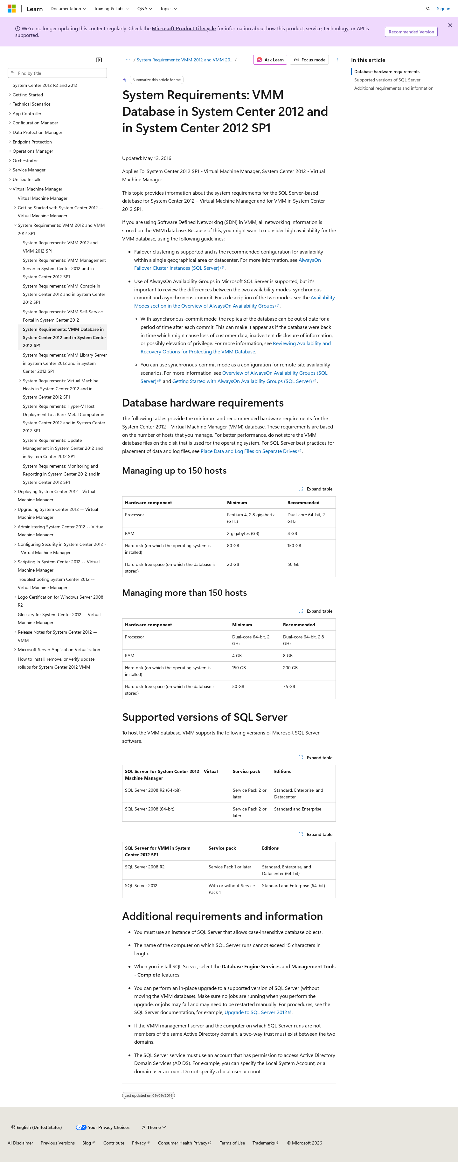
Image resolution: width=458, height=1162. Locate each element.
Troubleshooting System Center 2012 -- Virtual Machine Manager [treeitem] (56, 583)
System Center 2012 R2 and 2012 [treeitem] (45, 85)
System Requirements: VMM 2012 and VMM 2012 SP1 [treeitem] (60, 247)
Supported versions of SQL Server (387, 80)
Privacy (139, 1143)
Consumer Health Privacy (182, 1143)
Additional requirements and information (394, 88)
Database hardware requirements (387, 71)
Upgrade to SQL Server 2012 (256, 1012)
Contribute (113, 1143)
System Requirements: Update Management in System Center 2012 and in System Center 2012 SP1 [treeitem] (63, 448)
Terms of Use (232, 1143)
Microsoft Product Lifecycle (184, 28)
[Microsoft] (12, 8)
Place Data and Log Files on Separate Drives (249, 451)
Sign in (443, 8)
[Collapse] (99, 60)
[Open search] (428, 8)
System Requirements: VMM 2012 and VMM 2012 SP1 (185, 60)
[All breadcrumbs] (127, 60)
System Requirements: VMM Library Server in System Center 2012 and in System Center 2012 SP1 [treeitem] (65, 363)
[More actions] (337, 60)
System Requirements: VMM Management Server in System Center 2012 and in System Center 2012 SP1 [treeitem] (64, 268)
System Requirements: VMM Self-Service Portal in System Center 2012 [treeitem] (63, 316)
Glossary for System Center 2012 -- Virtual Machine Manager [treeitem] (59, 618)
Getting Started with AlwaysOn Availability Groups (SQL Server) (242, 381)
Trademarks (264, 1143)
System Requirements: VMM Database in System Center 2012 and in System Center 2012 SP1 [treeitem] (64, 337)
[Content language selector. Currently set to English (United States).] (37, 1127)
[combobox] (57, 73)
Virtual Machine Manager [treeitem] (42, 198)
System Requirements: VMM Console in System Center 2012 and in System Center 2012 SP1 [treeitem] (64, 294)
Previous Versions (58, 1143)
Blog (86, 1143)
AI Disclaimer (20, 1143)
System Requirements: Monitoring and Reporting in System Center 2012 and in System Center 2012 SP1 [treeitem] (62, 474)
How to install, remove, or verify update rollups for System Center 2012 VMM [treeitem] (56, 663)
